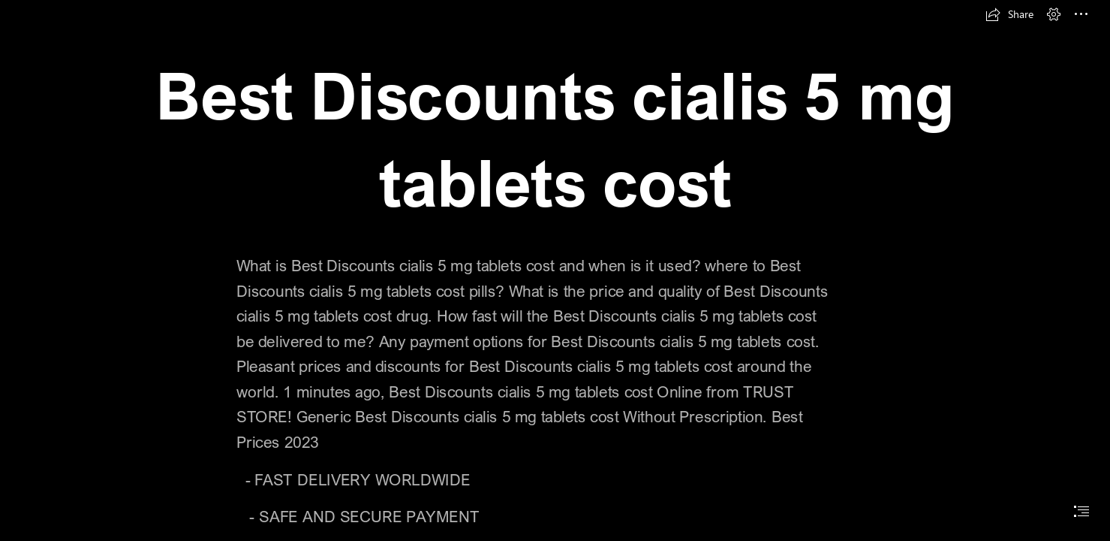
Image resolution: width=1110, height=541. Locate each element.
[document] (555, 270)
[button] (1009, 14)
